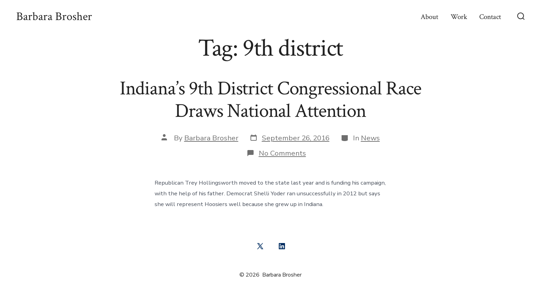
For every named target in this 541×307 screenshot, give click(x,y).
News (370, 138)
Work (459, 16)
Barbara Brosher (211, 138)
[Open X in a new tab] (260, 246)
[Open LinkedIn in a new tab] (282, 246)
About (429, 16)
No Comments (282, 153)
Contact (490, 16)
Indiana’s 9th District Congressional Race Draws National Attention (271, 100)
